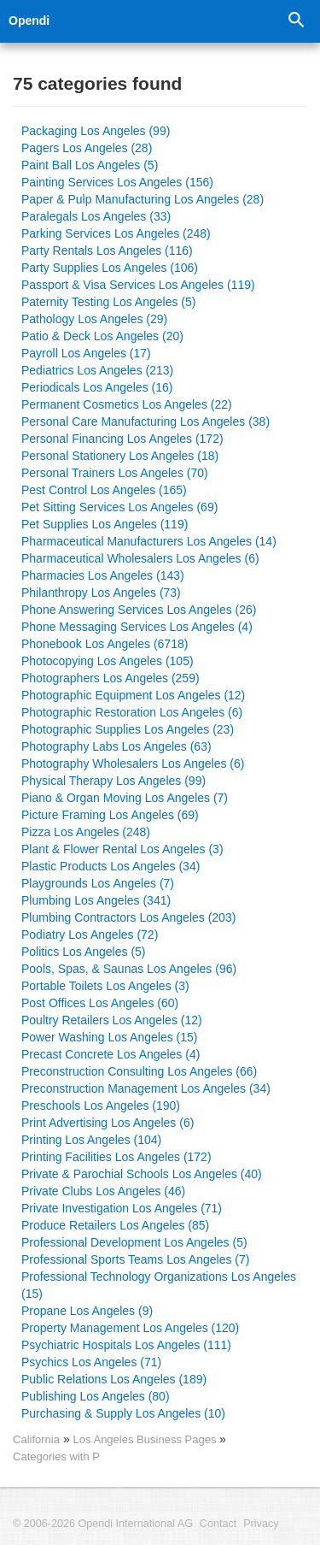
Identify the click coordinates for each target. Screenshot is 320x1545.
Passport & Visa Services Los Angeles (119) (138, 285)
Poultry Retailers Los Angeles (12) (111, 1020)
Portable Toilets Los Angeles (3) (105, 986)
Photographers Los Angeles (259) (110, 678)
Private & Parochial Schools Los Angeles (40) (141, 1174)
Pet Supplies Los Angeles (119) (104, 524)
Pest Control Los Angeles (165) (104, 490)
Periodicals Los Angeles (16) (96, 387)
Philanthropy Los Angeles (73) (101, 592)
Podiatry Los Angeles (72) (89, 934)
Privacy (260, 1524)
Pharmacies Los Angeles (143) (102, 575)
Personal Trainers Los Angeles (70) (114, 473)
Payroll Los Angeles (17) (86, 353)
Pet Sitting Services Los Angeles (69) (119, 507)
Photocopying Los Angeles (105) (107, 661)
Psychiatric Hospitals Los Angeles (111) (126, 1345)
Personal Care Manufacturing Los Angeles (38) (145, 421)
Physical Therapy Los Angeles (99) (113, 780)
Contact (218, 1524)
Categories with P (56, 1456)
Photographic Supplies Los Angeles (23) (127, 729)
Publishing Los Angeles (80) (95, 1396)
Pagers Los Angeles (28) (86, 148)
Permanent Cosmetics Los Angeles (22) (126, 404)
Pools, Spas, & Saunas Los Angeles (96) (128, 969)
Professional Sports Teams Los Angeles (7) (135, 1259)
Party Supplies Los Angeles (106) (109, 267)
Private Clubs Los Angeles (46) (103, 1191)
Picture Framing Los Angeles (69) (110, 815)
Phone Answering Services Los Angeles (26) (139, 609)
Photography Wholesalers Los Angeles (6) (132, 763)
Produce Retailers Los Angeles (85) (115, 1225)
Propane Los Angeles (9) (87, 1311)
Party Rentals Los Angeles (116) (107, 250)
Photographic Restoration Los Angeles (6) (131, 712)
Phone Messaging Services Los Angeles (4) (137, 627)
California (36, 1439)
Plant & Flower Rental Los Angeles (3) (122, 849)
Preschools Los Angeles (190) (100, 1105)
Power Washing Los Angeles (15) (109, 1037)
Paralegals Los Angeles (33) (96, 216)
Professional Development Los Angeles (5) (134, 1242)
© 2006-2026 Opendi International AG (103, 1524)
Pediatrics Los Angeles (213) (97, 370)
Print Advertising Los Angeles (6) (107, 1122)
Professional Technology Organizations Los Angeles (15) (158, 1285)
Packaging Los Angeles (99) (95, 131)
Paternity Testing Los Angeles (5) (108, 302)
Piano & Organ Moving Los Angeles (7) (124, 798)
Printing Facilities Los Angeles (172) (116, 1157)
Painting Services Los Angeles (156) (117, 182)
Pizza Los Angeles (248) (85, 832)
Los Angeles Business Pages (146, 1439)
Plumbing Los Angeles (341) (96, 900)
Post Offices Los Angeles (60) (99, 1003)
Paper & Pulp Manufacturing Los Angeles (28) (142, 199)
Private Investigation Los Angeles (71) (121, 1208)
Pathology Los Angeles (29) (94, 319)
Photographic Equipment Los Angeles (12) (133, 695)
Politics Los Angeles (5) (83, 951)
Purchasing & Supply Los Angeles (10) (123, 1413)
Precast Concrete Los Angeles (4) (110, 1054)
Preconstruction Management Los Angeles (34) (146, 1088)
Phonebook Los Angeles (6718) (104, 644)
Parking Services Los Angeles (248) (116, 233)
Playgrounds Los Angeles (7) (97, 883)
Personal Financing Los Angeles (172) (122, 438)
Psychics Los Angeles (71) (91, 1362)
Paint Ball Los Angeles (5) (89, 165)
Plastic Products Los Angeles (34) (110, 866)
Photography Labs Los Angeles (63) (116, 746)
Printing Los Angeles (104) (91, 1140)
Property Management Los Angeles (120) (130, 1328)
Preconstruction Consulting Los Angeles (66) (139, 1071)
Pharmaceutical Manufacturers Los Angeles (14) (148, 541)
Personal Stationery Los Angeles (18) (119, 456)
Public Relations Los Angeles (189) (114, 1379)
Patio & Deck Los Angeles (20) (102, 336)
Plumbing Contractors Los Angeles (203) (128, 917)
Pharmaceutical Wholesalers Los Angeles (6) (140, 558)
